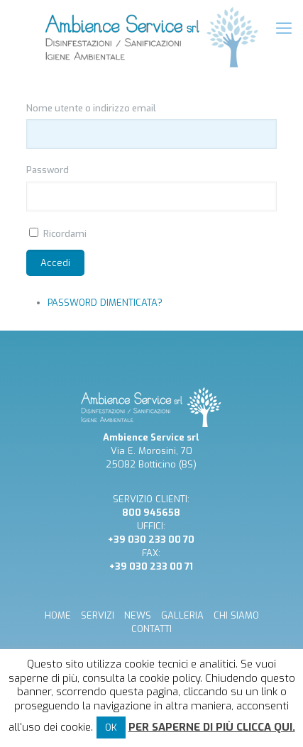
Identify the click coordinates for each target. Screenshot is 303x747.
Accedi (55, 263)
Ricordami (65, 234)
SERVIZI (97, 615)
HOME (58, 615)
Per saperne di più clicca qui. (211, 727)
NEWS (137, 615)
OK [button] (111, 727)
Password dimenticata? (105, 303)
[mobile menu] (284, 28)
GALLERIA (182, 615)
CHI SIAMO (236, 615)
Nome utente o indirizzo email (91, 108)
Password (47, 170)
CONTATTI (151, 629)
